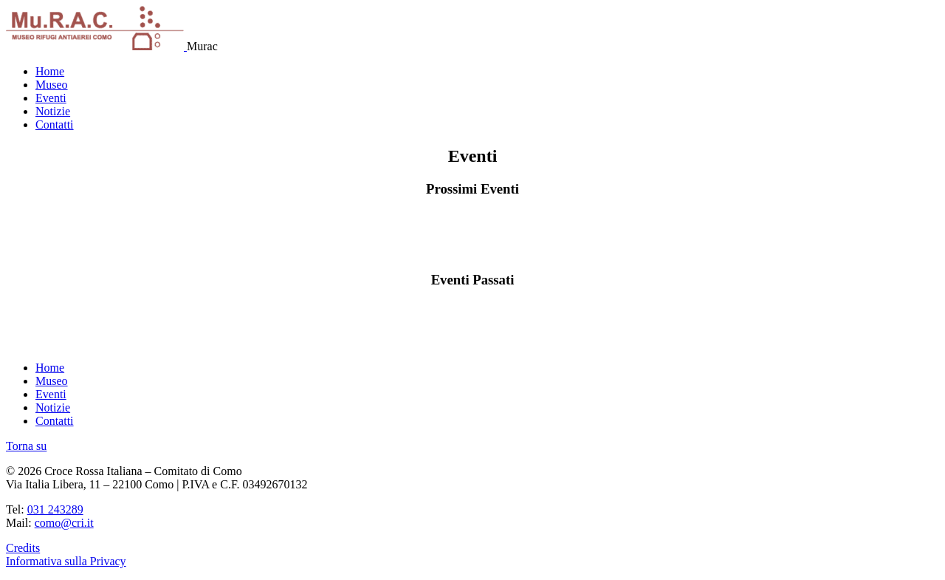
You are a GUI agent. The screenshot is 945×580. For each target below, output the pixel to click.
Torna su (26, 446)
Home (49, 71)
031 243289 (55, 509)
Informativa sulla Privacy (66, 561)
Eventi (50, 98)
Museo (51, 84)
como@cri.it (64, 522)
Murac (202, 46)
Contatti (54, 124)
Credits (23, 548)
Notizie (52, 111)
